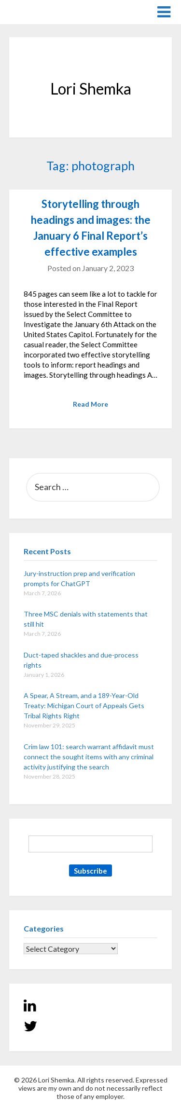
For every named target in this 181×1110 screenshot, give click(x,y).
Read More (90, 404)
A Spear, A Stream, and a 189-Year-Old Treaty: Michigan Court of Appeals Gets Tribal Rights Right (84, 705)
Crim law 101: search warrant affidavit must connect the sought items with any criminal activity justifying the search (89, 756)
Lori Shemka (38, 11)
